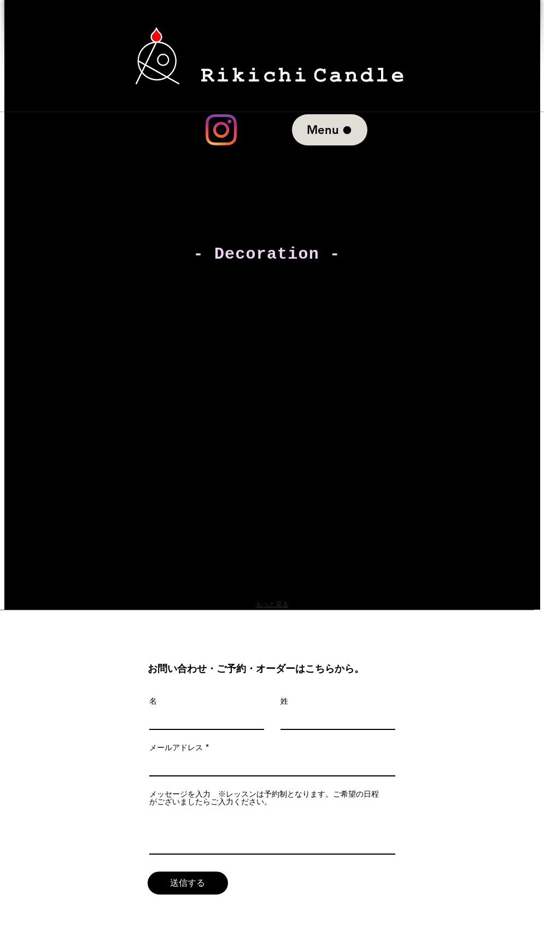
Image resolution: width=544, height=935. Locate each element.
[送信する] (188, 883)
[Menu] (329, 129)
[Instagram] (221, 129)
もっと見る (272, 604)
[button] (166, 338)
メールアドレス (176, 747)
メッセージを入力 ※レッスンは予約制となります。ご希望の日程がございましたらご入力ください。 (264, 797)
